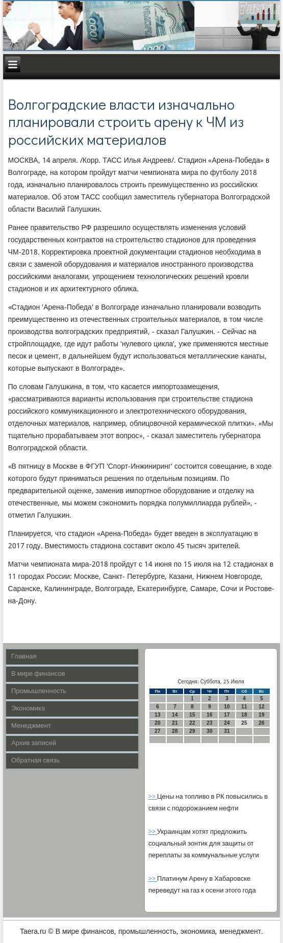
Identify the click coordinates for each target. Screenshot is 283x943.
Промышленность (38, 691)
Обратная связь (35, 761)
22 (192, 723)
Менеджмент (31, 726)
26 (261, 723)
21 (174, 723)
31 (226, 731)
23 (209, 723)
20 (157, 723)
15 (192, 715)
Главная (23, 656)
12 (261, 706)
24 (226, 723)
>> (152, 797)
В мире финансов (38, 674)
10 (226, 706)
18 (244, 715)
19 (261, 715)
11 (244, 706)
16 (209, 715)
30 (209, 731)
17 (226, 715)
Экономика (28, 709)
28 (174, 731)
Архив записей (33, 743)
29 (192, 731)
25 (244, 723)
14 (174, 715)
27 (157, 731)
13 (157, 715)
